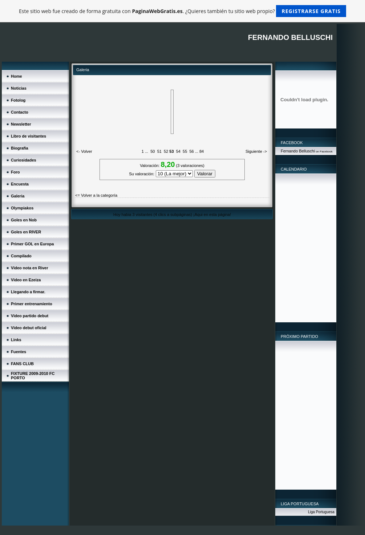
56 (191, 151)
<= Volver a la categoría (96, 195)
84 (201, 151)
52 (166, 151)
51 (159, 151)
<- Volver (84, 151)
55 (185, 151)
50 (152, 151)
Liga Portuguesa (321, 512)
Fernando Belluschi (298, 151)
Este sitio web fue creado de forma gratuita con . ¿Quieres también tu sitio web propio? (182, 11)
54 (178, 151)
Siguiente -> (256, 151)
